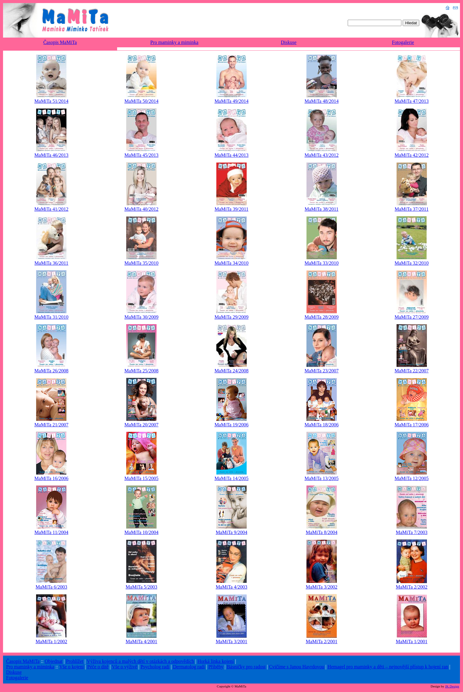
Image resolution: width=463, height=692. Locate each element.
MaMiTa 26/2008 (51, 370)
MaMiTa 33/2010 (322, 263)
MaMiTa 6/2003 (51, 587)
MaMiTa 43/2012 (322, 155)
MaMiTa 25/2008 (141, 370)
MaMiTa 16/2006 (51, 478)
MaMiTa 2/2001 (321, 641)
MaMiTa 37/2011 (412, 209)
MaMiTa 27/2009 (411, 317)
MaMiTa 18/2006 (322, 424)
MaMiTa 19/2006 (231, 424)
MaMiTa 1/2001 (411, 641)
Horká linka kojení (216, 661)
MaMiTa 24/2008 (231, 370)
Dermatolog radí (189, 666)
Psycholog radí (155, 666)
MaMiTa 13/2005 (322, 478)
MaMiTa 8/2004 (321, 532)
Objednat (54, 661)
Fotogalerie (403, 42)
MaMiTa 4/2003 (231, 587)
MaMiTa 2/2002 (411, 587)
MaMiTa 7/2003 (411, 532)
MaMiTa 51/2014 (51, 101)
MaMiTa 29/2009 (231, 317)
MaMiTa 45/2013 (141, 155)
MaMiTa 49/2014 (231, 101)
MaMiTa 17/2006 (411, 424)
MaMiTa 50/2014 (141, 101)
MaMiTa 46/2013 (51, 155)
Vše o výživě (124, 666)
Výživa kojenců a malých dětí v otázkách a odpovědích (140, 661)
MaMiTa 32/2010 (411, 263)
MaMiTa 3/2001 (231, 641)
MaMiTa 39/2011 (231, 209)
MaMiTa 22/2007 (411, 370)
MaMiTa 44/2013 (231, 155)
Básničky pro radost (246, 666)
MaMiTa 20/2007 (141, 424)
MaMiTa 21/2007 (51, 424)
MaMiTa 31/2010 (51, 317)
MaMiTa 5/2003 (141, 587)
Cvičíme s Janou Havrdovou (296, 666)
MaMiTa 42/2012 (411, 155)
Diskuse (289, 42)
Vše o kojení (71, 666)
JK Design (452, 686)
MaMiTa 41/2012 (51, 209)
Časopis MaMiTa (60, 42)
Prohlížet (74, 661)
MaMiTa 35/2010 (141, 263)
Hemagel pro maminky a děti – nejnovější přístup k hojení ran (388, 666)
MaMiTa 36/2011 (52, 263)
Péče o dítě (97, 666)
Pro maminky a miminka (174, 42)
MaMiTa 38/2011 (322, 209)
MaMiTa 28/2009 (322, 317)
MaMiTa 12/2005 (411, 478)
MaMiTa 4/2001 (141, 641)
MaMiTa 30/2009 (141, 317)
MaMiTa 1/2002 (51, 641)
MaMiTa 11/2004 (52, 532)
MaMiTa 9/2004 (231, 532)
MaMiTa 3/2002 (321, 587)
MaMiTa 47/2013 (411, 101)
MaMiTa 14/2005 (231, 478)
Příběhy (215, 666)
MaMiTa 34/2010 (231, 263)
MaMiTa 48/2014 (322, 101)
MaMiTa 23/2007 (322, 370)
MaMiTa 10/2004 (141, 532)
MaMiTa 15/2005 (141, 478)
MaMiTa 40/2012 (141, 209)
